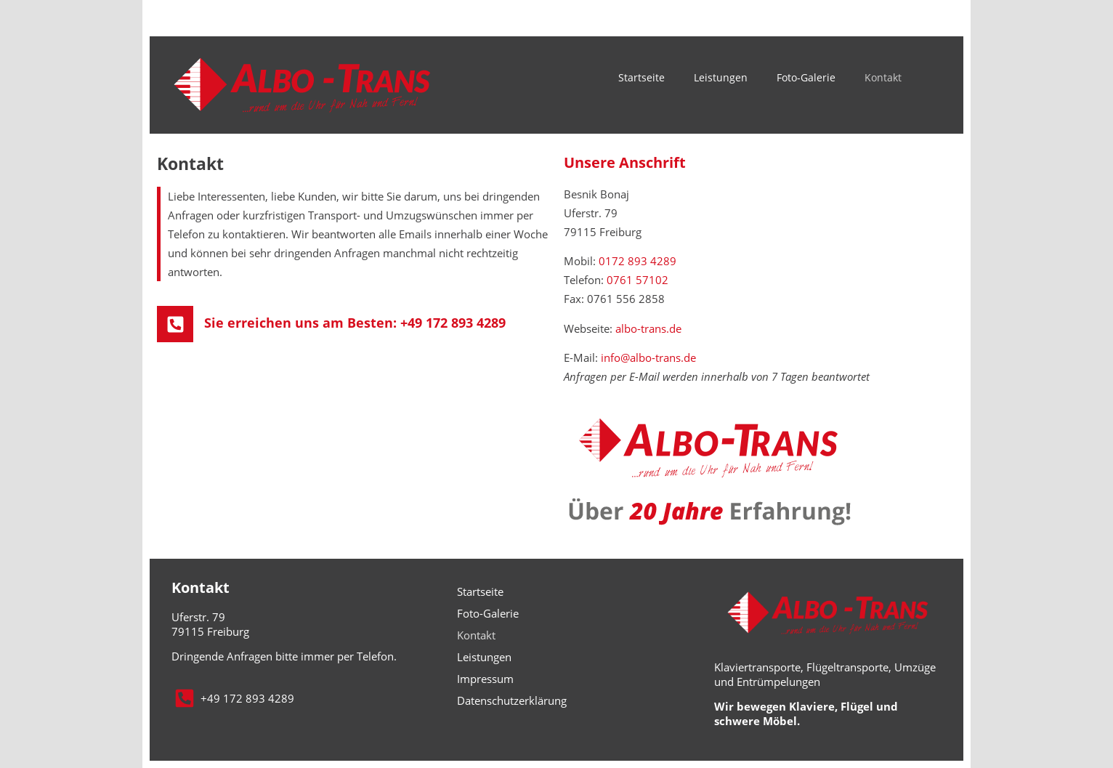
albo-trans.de (648, 328)
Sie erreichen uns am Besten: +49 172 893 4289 (355, 322)
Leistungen (721, 77)
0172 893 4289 (637, 261)
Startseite (641, 77)
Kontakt (883, 77)
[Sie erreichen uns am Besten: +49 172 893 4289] (175, 324)
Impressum (485, 678)
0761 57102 (637, 279)
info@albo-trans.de (648, 357)
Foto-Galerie (806, 77)
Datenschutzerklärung (512, 700)
